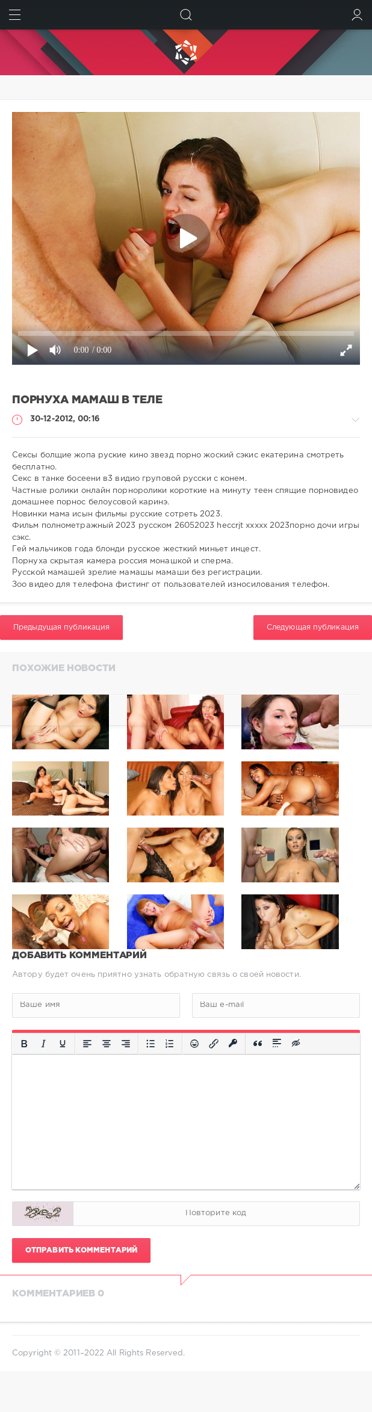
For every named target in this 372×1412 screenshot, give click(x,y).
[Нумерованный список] (169, 1043)
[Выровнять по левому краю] (87, 1043)
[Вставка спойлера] (276, 1043)
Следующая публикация (313, 627)
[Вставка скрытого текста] (296, 1043)
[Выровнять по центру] (106, 1043)
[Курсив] (43, 1043)
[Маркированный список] (150, 1043)
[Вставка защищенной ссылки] (233, 1043)
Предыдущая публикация (61, 627)
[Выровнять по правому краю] (125, 1043)
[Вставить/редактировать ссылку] (213, 1043)
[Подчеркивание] (62, 1043)
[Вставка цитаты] (257, 1043)
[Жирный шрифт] (24, 1043)
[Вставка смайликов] (194, 1043)
